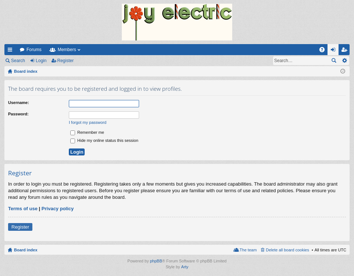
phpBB (156, 261)
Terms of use (23, 208)
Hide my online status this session (104, 140)
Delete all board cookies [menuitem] (287, 250)
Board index (26, 250)
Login (41, 60)
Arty (184, 267)
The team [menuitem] (248, 250)
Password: (18, 114)
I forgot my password (87, 122)
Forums (34, 49)
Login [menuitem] (335, 51)
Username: (18, 102)
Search (18, 60)
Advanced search (344, 60)
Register (65, 60)
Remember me (87, 132)
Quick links (11, 51)
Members (67, 49)
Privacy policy (58, 208)
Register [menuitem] (346, 51)
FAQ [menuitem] (324, 51)
